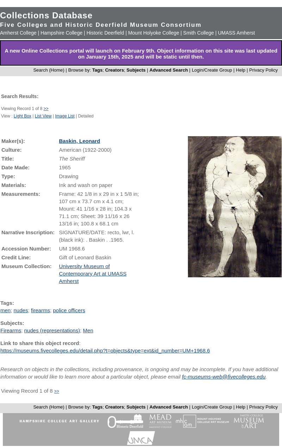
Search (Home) (48, 70)
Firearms (10, 330)
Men (88, 330)
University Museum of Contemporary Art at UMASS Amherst (93, 273)
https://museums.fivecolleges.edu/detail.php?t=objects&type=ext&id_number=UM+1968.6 (105, 351)
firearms (40, 310)
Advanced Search (168, 70)
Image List (64, 116)
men (5, 310)
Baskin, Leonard (79, 141)
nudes (21, 310)
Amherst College (18, 33)
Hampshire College (61, 33)
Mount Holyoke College (153, 33)
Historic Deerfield (105, 33)
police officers (69, 310)
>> (46, 108)
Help (240, 70)
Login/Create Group (212, 70)
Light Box (22, 116)
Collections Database (46, 15)
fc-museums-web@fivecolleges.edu (223, 377)
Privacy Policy (263, 70)
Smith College (198, 33)
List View (43, 116)
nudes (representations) (52, 330)
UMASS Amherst (236, 33)
